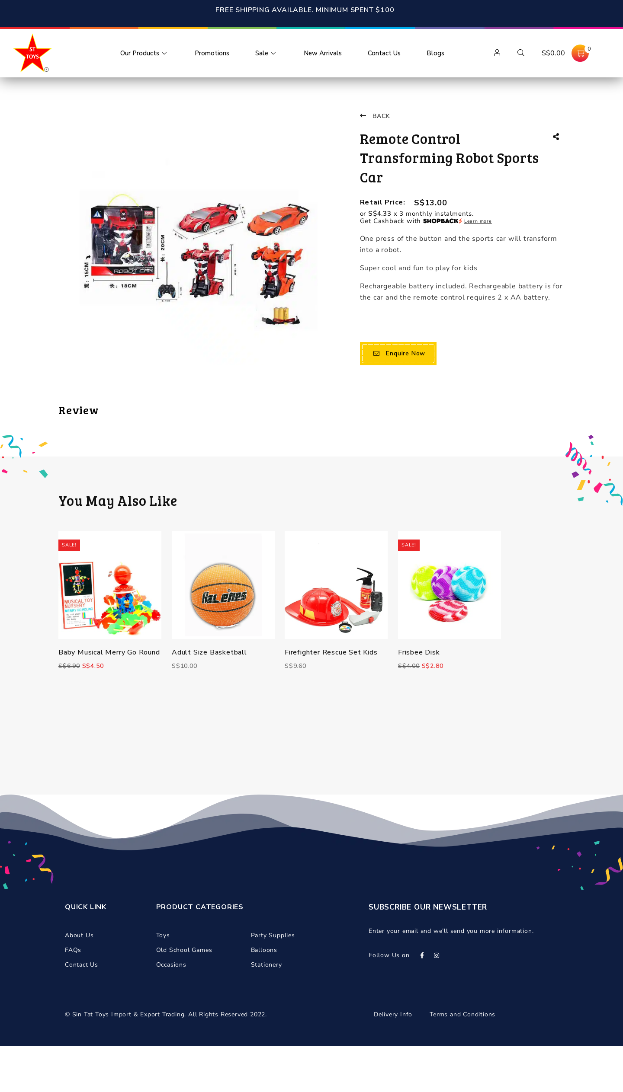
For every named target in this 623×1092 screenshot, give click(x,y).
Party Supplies (273, 981)
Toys (163, 981)
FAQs (73, 996)
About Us (79, 981)
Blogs (435, 53)
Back (375, 116)
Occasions (171, 1010)
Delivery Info (393, 1060)
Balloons (264, 996)
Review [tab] (78, 409)
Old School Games (184, 996)
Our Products (144, 53)
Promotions (212, 53)
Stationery (266, 1010)
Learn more (478, 221)
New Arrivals (323, 53)
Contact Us (384, 53)
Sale (266, 53)
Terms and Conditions (462, 1060)
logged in (119, 453)
